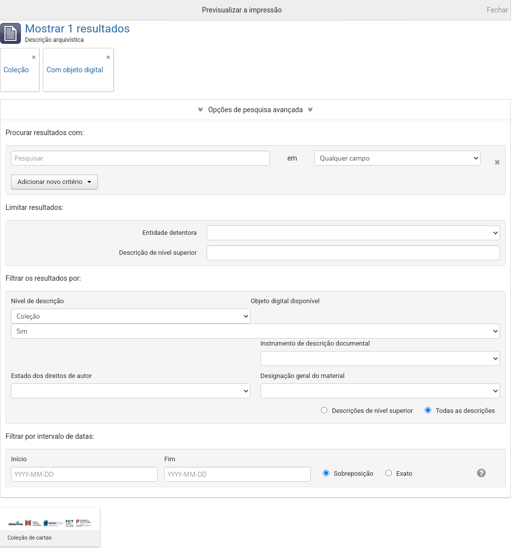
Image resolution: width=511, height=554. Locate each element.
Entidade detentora (169, 232)
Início (18, 459)
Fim (169, 459)
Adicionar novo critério (54, 181)
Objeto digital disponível (285, 301)
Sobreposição (348, 473)
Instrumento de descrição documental (315, 343)
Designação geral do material (302, 375)
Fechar (497, 10)
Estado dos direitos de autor (51, 375)
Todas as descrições (460, 410)
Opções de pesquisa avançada (255, 110)
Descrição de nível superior (158, 252)
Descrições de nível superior (367, 410)
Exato (399, 473)
